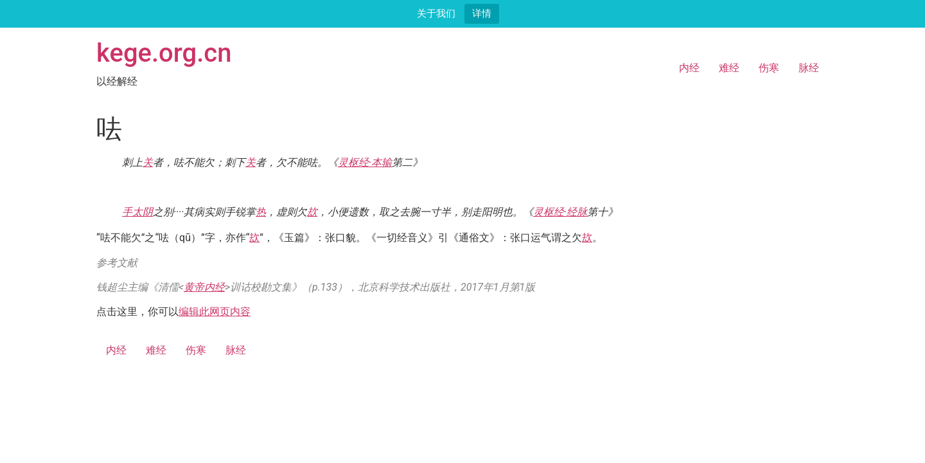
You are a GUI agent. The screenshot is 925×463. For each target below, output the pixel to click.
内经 (689, 68)
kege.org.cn (164, 53)
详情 (481, 13)
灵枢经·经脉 (560, 212)
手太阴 (137, 212)
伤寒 (769, 68)
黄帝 (194, 287)
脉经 (808, 68)
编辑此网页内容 (215, 311)
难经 (729, 68)
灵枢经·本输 (365, 162)
